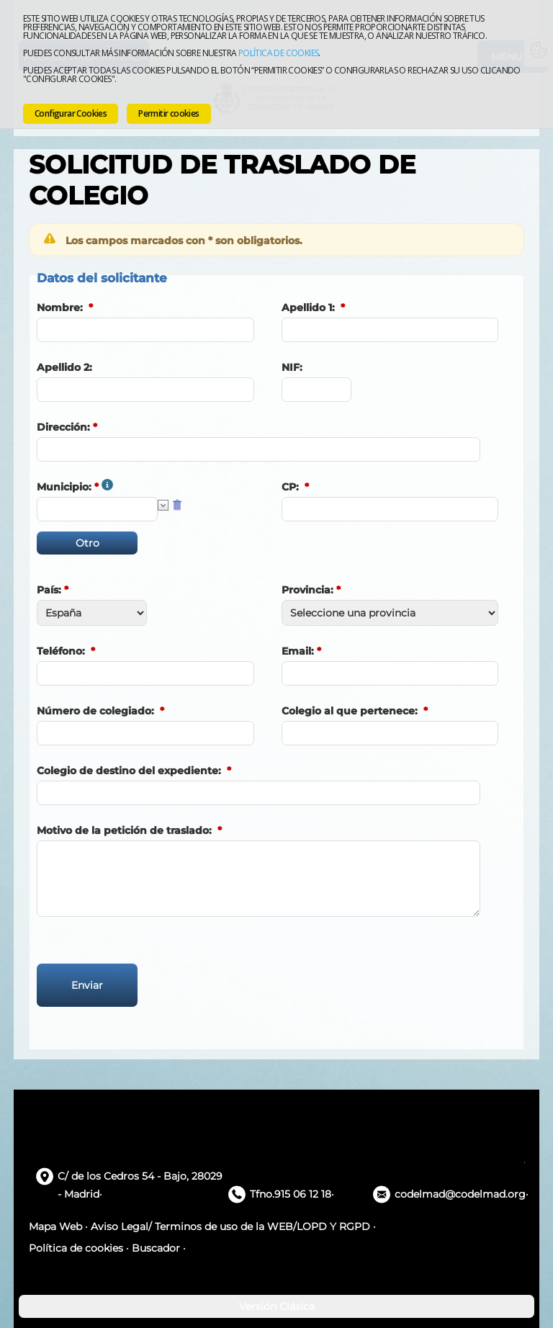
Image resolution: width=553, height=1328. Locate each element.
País (47, 589)
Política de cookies (278, 53)
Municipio (63, 486)
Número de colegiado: (95, 710)
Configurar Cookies (71, 113)
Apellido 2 (63, 367)
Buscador (156, 1248)
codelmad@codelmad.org (460, 1194)
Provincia (306, 589)
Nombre (58, 307)
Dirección (62, 427)
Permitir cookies (168, 113)
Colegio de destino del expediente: (129, 770)
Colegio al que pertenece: (350, 710)
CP (289, 486)
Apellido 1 (307, 307)
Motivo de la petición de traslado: (124, 830)
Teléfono (59, 651)
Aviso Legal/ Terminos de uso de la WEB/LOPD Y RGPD (230, 1226)
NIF (291, 367)
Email (296, 651)
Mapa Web (55, 1226)
